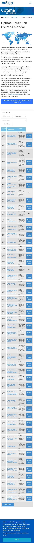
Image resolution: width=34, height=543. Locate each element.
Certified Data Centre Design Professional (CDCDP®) (12, 153)
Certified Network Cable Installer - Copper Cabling (11, 193)
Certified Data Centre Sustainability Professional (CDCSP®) (12, 469)
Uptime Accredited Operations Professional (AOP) (11, 326)
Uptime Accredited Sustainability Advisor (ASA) (12, 409)
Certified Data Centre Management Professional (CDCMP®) (12, 277)
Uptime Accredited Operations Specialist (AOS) (12, 145)
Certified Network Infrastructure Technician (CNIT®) (11, 170)
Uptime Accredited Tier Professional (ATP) (11, 385)
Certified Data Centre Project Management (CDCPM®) (12, 453)
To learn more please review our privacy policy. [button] (16, 534)
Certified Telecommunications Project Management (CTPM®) (11, 185)
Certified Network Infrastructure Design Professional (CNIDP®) (12, 393)
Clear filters (7, 124)
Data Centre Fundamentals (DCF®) (11, 220)
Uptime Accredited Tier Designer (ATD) (11, 136)
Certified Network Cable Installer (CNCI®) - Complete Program (12, 249)
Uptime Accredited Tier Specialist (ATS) (11, 241)
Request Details (29, 135)
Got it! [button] (17, 539)
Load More (7, 504)
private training (15, 94)
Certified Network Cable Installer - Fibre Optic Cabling (12, 298)
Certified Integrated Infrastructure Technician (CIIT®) (11, 200)
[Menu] (26, 2)
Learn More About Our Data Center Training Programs (17, 101)
